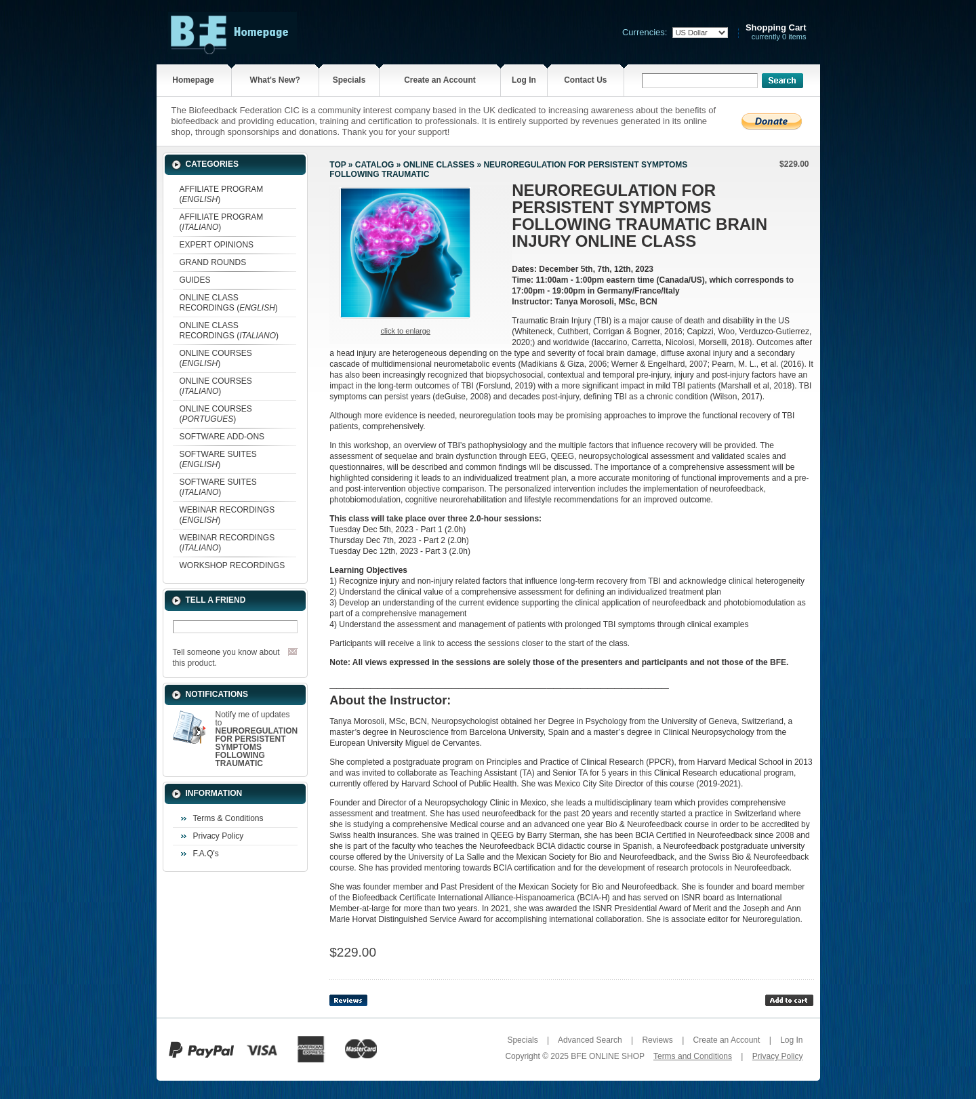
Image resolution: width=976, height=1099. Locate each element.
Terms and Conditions (692, 1056)
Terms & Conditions (228, 818)
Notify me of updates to (257, 739)
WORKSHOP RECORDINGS (232, 565)
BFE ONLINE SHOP (607, 1056)
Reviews (657, 1040)
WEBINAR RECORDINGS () (227, 515)
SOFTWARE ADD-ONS (222, 436)
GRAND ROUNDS (213, 262)
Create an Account (440, 80)
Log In (524, 80)
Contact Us (585, 80)
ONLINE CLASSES (438, 164)
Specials (349, 80)
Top (337, 164)
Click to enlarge (405, 331)
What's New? (275, 80)
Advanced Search (590, 1040)
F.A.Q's (206, 853)
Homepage (193, 80)
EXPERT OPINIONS (217, 244)
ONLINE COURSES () (216, 358)
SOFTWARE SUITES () (218, 459)
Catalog (374, 164)
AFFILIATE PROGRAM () (222, 194)
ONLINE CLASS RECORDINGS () (229, 303)
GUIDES (195, 280)
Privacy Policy (218, 836)
